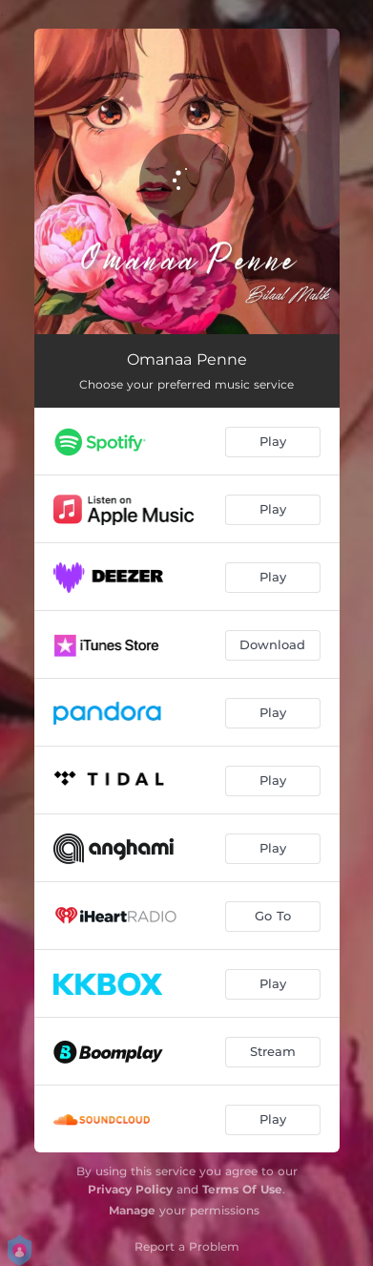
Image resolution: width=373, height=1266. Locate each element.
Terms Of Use (242, 1189)
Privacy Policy (130, 1189)
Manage (132, 1210)
